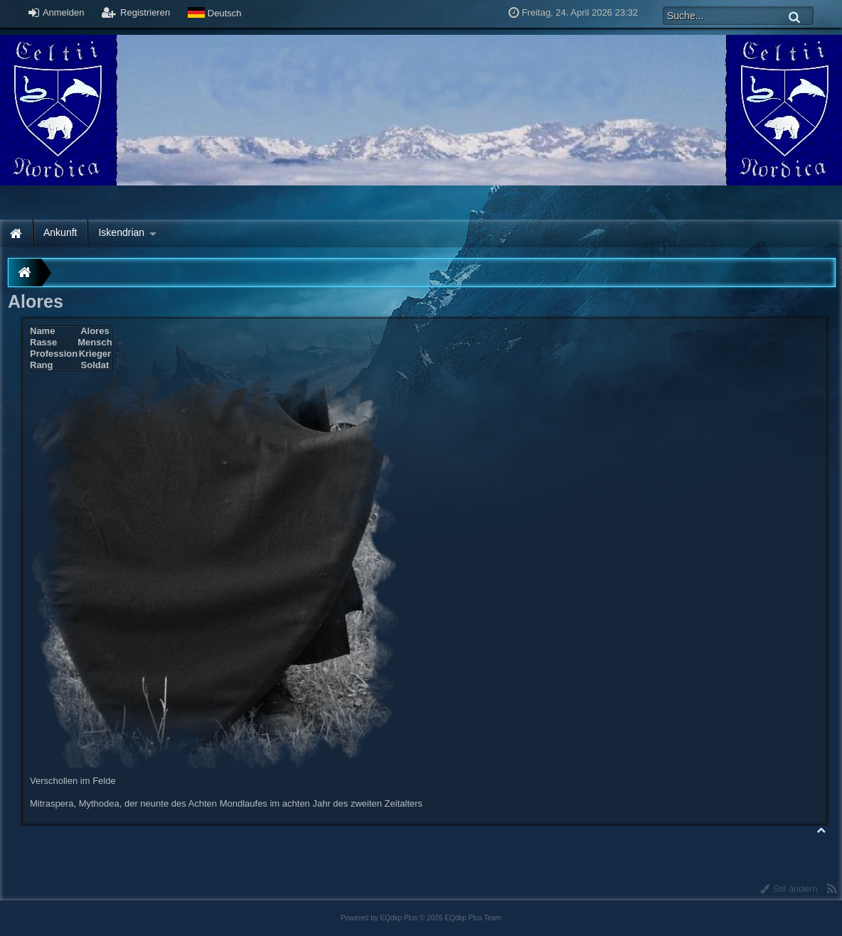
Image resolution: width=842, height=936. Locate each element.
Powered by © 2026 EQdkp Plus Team (421, 918)
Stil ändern (789, 888)
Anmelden (56, 12)
